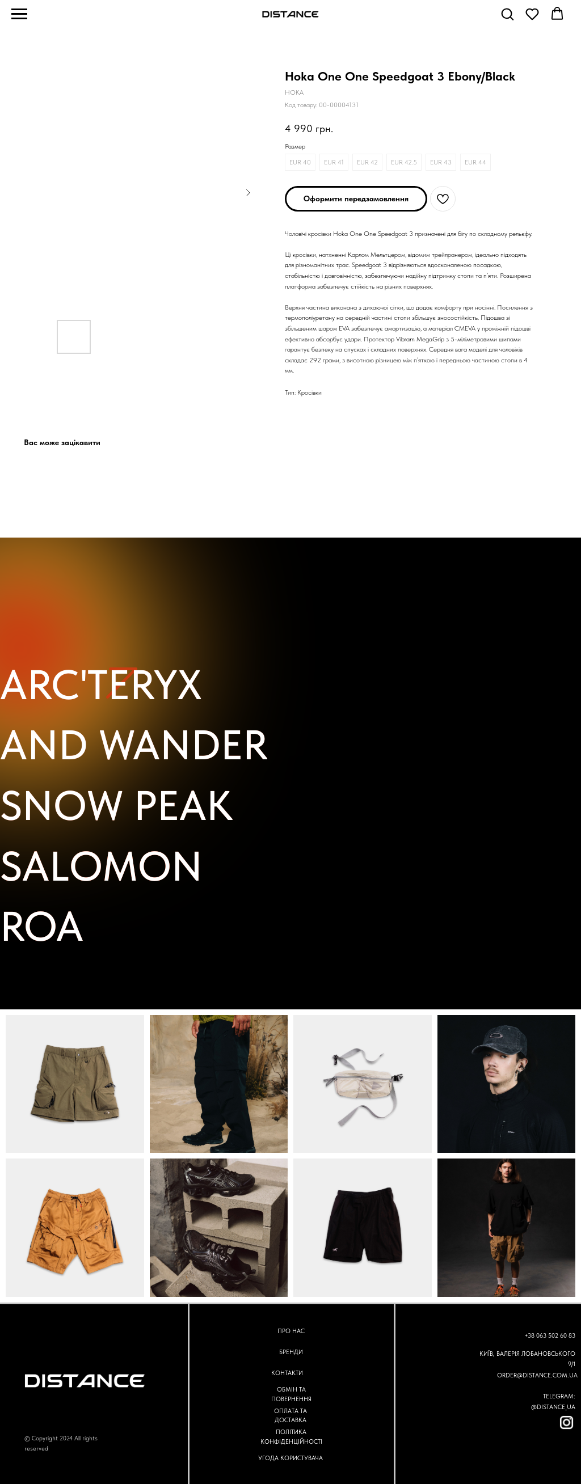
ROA (41, 926)
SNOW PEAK (116, 805)
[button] (507, 13)
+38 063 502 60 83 (549, 1335)
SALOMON (101, 866)
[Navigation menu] (19, 14)
